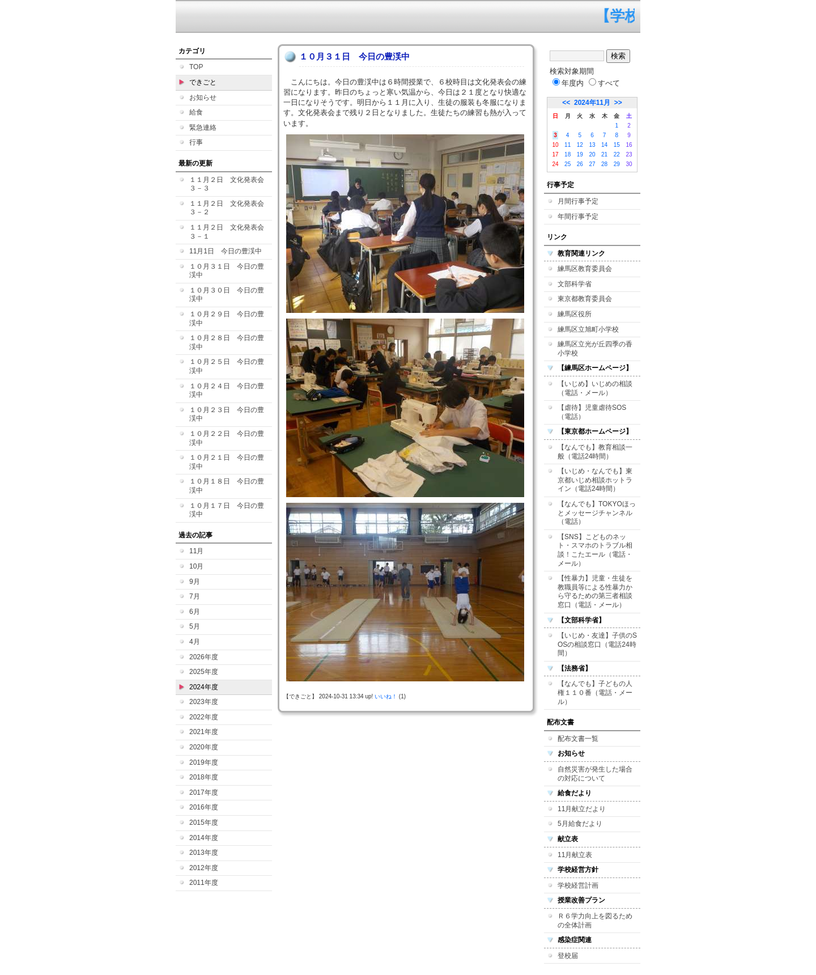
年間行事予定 (578, 217)
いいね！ (386, 696)
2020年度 (203, 747)
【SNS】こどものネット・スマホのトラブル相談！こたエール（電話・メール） (595, 550)
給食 (196, 112)
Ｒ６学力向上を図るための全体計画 (595, 920)
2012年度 (203, 868)
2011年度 (203, 883)
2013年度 (203, 853)
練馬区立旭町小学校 (588, 329)
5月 (194, 626)
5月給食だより (580, 824)
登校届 (568, 956)
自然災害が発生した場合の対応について (595, 773)
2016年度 (203, 807)
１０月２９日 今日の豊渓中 (226, 318)
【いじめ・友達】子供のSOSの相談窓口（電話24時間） (597, 644)
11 (567, 145)
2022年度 (203, 717)
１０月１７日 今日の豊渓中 (226, 510)
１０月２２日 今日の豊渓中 (226, 438)
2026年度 (203, 657)
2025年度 (203, 672)
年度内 (568, 83)
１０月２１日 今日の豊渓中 (226, 461)
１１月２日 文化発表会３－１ (226, 231)
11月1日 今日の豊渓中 (225, 251)
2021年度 (203, 732)
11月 (196, 551)
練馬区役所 (575, 314)
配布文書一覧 (578, 739)
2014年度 (203, 838)
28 (604, 164)
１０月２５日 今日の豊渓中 (226, 366)
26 (580, 164)
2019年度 (203, 762)
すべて (604, 83)
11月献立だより (582, 809)
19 (580, 154)
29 (617, 164)
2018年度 (203, 777)
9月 (194, 582)
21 (604, 154)
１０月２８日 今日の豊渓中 (226, 342)
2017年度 (203, 792)
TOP (196, 67)
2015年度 (203, 822)
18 (567, 154)
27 (592, 164)
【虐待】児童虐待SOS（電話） (592, 412)
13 (592, 145)
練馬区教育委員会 (585, 269)
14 (604, 145)
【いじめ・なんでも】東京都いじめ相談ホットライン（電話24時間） (595, 480)
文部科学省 (575, 284)
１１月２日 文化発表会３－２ (226, 208)
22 (617, 154)
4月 (194, 642)
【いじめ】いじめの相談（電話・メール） (595, 388)
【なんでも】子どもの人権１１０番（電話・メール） (595, 692)
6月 (194, 612)
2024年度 (203, 687)
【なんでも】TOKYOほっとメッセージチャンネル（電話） (597, 512)
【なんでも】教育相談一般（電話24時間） (595, 451)
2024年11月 (592, 103)
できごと (202, 82)
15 (617, 145)
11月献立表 (575, 855)
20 (592, 154)
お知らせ (202, 97)
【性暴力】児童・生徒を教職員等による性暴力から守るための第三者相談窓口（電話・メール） (595, 591)
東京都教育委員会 (585, 299)
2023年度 (203, 702)
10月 (196, 566)
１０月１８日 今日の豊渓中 (226, 485)
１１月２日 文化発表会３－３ (226, 184)
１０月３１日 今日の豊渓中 (226, 270)
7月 (194, 596)
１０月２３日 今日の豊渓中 (226, 414)
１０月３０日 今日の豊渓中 (226, 294)
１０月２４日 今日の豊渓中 (226, 390)
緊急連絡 (202, 128)
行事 (196, 142)
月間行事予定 (578, 201)
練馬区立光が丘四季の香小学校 (595, 348)
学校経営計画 (578, 885)
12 (580, 145)
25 (567, 164)
